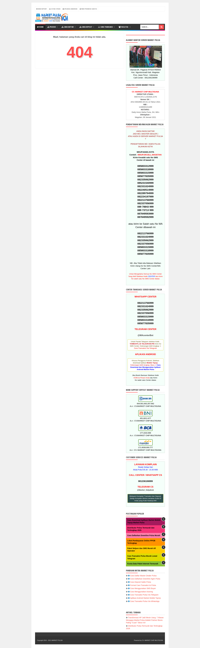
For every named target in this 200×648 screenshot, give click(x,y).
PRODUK (51, 27)
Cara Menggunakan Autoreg (141, 592)
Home (40, 27)
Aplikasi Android (70, 9)
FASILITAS (124, 27)
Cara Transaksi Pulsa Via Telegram (144, 595)
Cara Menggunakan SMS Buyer (143, 588)
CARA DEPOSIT (85, 27)
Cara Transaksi (105, 27)
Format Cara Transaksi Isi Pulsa (143, 585)
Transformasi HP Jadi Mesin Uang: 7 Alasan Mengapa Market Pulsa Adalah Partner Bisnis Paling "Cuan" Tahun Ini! (145, 620)
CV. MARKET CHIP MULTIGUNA (152, 640)
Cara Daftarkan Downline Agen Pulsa (145, 579)
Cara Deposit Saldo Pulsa (140, 582)
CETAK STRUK (54, 9)
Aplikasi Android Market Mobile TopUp (145, 598)
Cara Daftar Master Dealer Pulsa (143, 576)
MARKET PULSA (57, 640)
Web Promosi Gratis (88, 9)
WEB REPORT (41, 9)
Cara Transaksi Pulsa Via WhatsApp (144, 601)
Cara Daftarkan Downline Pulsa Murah (143, 535)
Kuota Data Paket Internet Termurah (142, 564)
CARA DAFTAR (68, 27)
